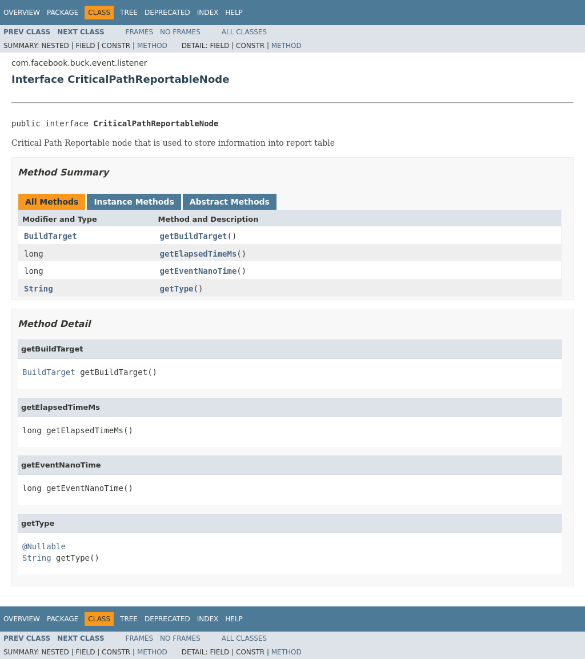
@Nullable (44, 546)
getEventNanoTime (198, 270)
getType (177, 288)
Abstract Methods (230, 201)
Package (62, 13)
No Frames (180, 32)
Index (208, 13)
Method (152, 46)
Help (234, 13)
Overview (21, 13)
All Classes (244, 32)
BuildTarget (50, 236)
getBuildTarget (193, 236)
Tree (129, 13)
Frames (140, 32)
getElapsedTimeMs (198, 253)
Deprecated (167, 13)
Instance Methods (134, 201)
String (38, 288)
